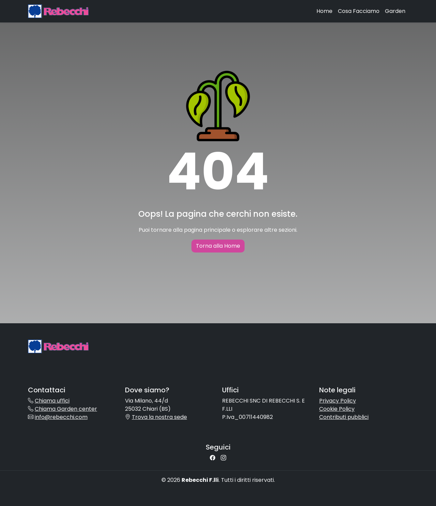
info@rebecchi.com (61, 417)
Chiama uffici (52, 401)
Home (324, 11)
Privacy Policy (337, 401)
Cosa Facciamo (358, 11)
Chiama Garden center (66, 409)
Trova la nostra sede (159, 417)
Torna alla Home (218, 246)
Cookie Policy (337, 409)
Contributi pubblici (344, 417)
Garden (395, 11)
